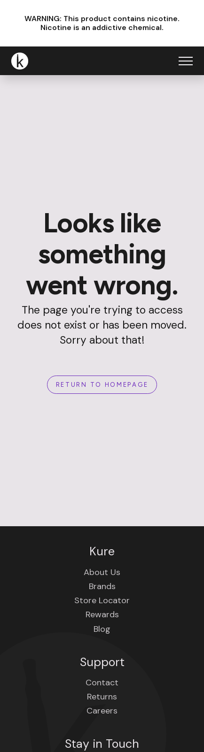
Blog (102, 629)
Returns (102, 696)
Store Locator (102, 600)
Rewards (102, 614)
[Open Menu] (186, 61)
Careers (102, 710)
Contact (102, 682)
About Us (102, 572)
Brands (102, 586)
